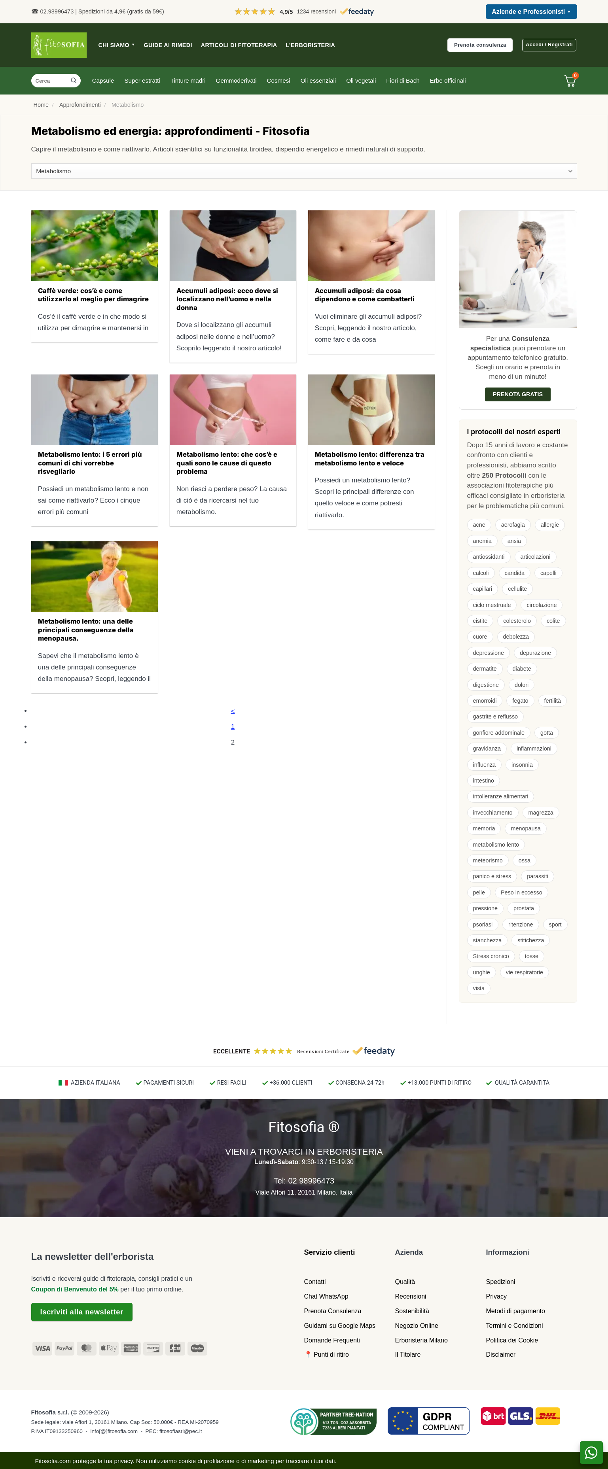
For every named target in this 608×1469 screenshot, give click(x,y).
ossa (524, 860)
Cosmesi (278, 80)
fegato (520, 701)
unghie (481, 972)
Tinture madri (188, 80)
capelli (548, 573)
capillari (482, 589)
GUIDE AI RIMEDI (168, 45)
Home (41, 105)
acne (479, 525)
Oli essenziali (318, 80)
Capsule (103, 80)
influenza (484, 765)
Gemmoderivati (236, 80)
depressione (488, 653)
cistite (480, 621)
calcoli (481, 573)
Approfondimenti (80, 105)
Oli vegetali (361, 80)
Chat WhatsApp (326, 1296)
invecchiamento (493, 812)
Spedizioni (500, 1281)
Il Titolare (408, 1354)
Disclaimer (501, 1354)
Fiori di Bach (402, 80)
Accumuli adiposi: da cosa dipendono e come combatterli (365, 295)
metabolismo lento (496, 844)
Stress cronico (491, 956)
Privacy (496, 1296)
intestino (483, 780)
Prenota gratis (518, 394)
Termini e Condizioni (514, 1325)
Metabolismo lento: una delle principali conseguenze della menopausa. (86, 629)
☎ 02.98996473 (52, 11)
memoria (484, 828)
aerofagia (513, 525)
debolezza (516, 636)
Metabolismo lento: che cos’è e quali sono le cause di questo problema (226, 462)
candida (515, 573)
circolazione (542, 605)
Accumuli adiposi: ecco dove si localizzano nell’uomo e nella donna (227, 299)
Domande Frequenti (332, 1340)
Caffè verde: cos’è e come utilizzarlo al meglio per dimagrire (93, 295)
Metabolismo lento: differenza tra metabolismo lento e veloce (369, 458)
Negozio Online (416, 1325)
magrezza (540, 812)
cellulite (517, 589)
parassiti (537, 876)
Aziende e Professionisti (531, 11)
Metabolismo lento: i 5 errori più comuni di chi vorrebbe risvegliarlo (90, 462)
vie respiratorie (524, 972)
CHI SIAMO (116, 45)
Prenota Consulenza (333, 1311)
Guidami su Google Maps (340, 1325)
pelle (479, 892)
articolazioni (536, 557)
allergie (550, 525)
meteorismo (488, 860)
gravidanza (487, 748)
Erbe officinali (448, 80)
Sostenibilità (412, 1311)
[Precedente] (233, 711)
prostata (523, 908)
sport (555, 924)
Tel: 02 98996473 (304, 1180)
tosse (531, 956)
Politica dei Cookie (512, 1340)
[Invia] (73, 80)
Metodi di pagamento (515, 1311)
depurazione (535, 653)
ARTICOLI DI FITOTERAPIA (239, 45)
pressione (485, 908)
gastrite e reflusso (495, 716)
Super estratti (142, 80)
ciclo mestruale (492, 605)
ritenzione (520, 924)
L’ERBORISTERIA (310, 45)
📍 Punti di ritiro (326, 1354)
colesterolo (517, 621)
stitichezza (530, 940)
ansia (514, 541)
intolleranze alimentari (500, 796)
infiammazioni (534, 748)
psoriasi (483, 924)
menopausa (525, 828)
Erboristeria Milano (421, 1340)
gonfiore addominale (499, 733)
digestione (486, 685)
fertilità (552, 701)
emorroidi (485, 701)
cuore (480, 636)
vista (479, 988)
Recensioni (410, 1296)
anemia (482, 541)
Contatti (315, 1281)
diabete (522, 668)
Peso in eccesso (521, 892)
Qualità (405, 1281)
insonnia (522, 765)
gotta (546, 733)
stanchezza (487, 940)
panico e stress (492, 876)
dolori (521, 685)
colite (553, 621)
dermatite (485, 668)
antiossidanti (489, 557)
